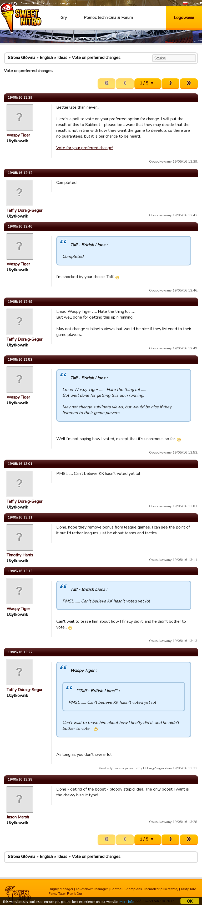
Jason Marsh (18, 817)
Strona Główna (21, 58)
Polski (190, 3)
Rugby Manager (61, 889)
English (46, 58)
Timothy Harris (20, 555)
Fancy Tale (57, 893)
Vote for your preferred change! (84, 148)
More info (126, 902)
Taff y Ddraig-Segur (24, 210)
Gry (63, 18)
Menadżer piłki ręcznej (161, 889)
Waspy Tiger (18, 135)
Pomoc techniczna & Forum (108, 18)
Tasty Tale (188, 889)
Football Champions (126, 889)
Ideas (62, 58)
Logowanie (184, 18)
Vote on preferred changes (96, 58)
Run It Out (74, 893)
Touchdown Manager (92, 889)
